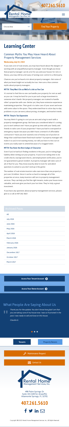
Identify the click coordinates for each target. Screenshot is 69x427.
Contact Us (34, 362)
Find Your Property (50, 26)
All (8, 214)
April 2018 (11, 233)
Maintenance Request (34, 353)
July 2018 (10, 219)
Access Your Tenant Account (34, 278)
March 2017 (11, 262)
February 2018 (12, 243)
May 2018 (10, 228)
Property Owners (50, 342)
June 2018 (10, 224)
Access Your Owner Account (34, 288)
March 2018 (11, 238)
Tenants (22, 342)
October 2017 (12, 257)
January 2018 (12, 247)
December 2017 (13, 252)
